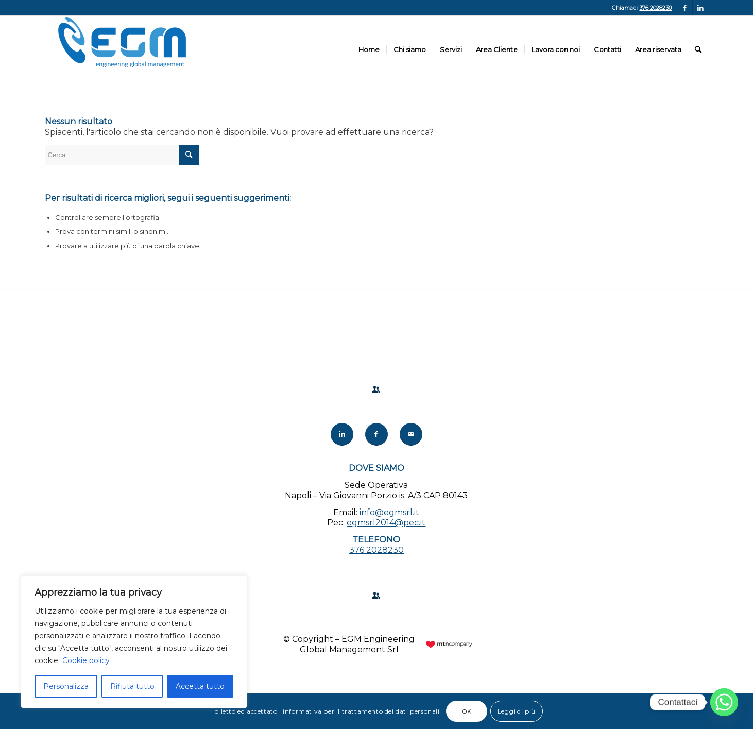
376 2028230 (655, 7)
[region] (134, 641)
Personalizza (66, 686)
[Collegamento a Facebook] (684, 7)
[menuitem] (369, 49)
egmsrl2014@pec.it (386, 523)
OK (466, 711)
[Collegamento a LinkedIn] (700, 7)
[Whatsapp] (724, 702)
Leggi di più (517, 711)
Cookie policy (86, 660)
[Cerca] (698, 49)
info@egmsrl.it (389, 512)
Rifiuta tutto (132, 686)
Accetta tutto (200, 686)
